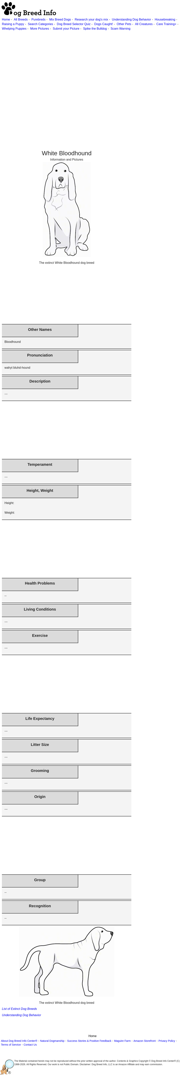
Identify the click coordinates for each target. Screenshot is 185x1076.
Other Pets (124, 24)
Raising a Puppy (13, 24)
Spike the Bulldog (95, 28)
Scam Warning (120, 28)
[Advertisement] (92, 57)
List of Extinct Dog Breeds (19, 1008)
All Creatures (143, 24)
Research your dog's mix (91, 19)
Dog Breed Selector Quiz (74, 24)
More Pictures (39, 28)
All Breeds (21, 19)
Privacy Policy (167, 1040)
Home (6, 19)
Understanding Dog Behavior (131, 19)
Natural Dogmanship (52, 1040)
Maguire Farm (122, 1040)
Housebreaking (165, 19)
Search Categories (40, 24)
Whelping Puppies (14, 28)
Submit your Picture (66, 28)
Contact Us (30, 1044)
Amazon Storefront (144, 1040)
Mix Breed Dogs (60, 19)
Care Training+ (166, 24)
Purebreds (38, 19)
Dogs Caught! (103, 24)
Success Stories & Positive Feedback (89, 1040)
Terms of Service (11, 1044)
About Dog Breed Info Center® (19, 1040)
